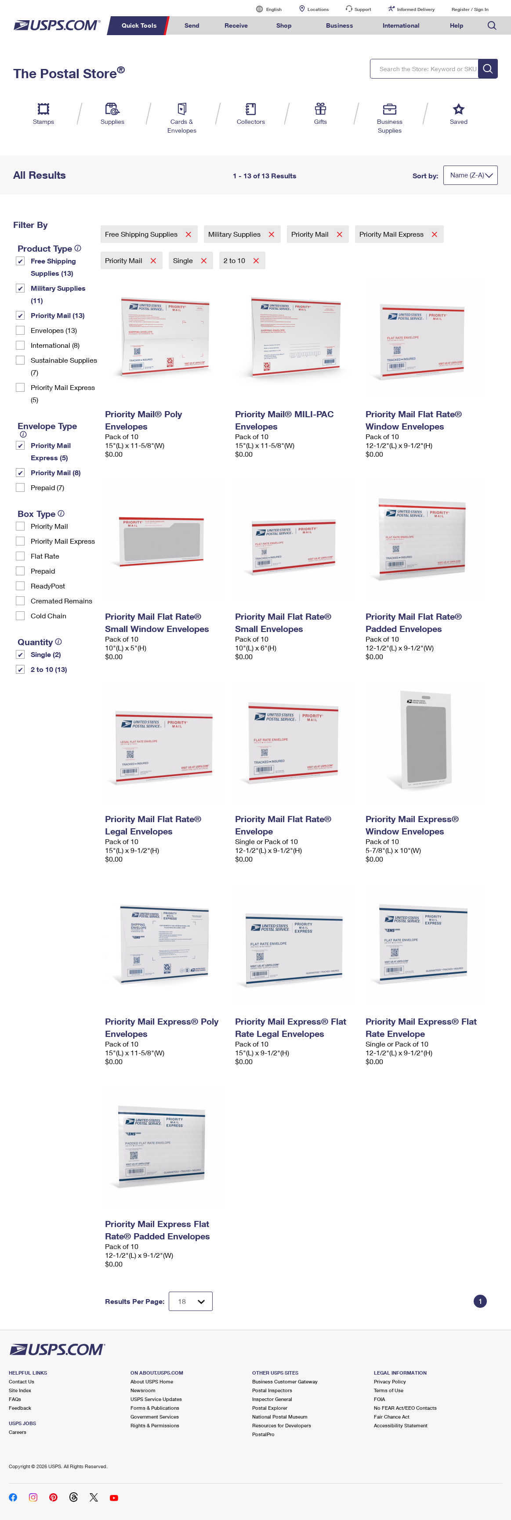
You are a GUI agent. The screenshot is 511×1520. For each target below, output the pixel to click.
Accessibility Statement (401, 1425)
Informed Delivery (416, 9)
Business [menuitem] (339, 25)
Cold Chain (48, 615)
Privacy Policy (390, 1381)
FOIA (379, 1399)
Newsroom (143, 1390)
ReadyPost (48, 585)
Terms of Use (388, 1390)
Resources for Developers (281, 1425)
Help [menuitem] (457, 25)
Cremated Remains (61, 600)
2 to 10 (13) (49, 669)
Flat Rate (45, 556)
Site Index (20, 1390)
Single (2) (46, 654)
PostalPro (263, 1434)
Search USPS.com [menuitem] (492, 25)
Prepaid (43, 571)
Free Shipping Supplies (142, 234)
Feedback (20, 1408)
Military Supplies (235, 234)
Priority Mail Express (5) (63, 393)
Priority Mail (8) (56, 472)
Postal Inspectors (272, 1390)
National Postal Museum (280, 1416)
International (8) (55, 345)
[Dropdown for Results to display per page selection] (191, 1301)
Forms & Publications (154, 1408)
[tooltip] (77, 248)
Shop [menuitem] (284, 25)
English (265, 9)
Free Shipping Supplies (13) (53, 266)
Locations (318, 9)
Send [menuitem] (192, 25)
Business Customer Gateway (285, 1381)
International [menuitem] (401, 25)
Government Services (154, 1416)
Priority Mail (49, 526)
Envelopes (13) (54, 330)
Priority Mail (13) (58, 315)
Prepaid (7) (47, 487)
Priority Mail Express (63, 541)
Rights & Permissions (154, 1425)
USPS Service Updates (156, 1399)
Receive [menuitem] (236, 25)
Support (363, 9)
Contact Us (21, 1381)
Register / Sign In (470, 9)
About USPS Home (151, 1381)
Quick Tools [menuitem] (139, 25)
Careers (17, 1432)
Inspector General (272, 1399)
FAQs (15, 1399)
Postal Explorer (269, 1408)
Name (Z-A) (467, 175)
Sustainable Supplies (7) (64, 366)
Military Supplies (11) (58, 294)
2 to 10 (235, 260)
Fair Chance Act (392, 1416)
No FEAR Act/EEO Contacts (405, 1408)
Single (184, 260)
